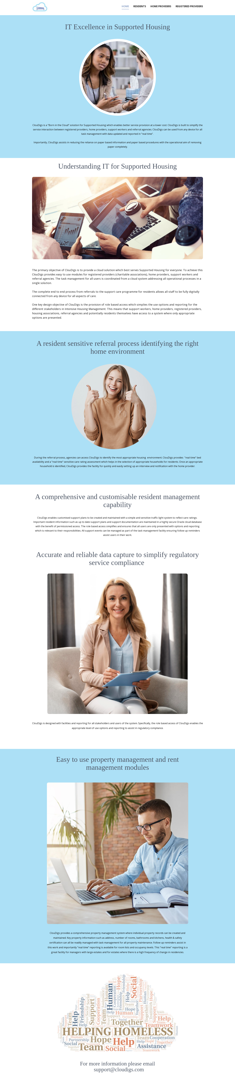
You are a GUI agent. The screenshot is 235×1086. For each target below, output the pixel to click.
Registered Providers (189, 6)
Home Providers (160, 6)
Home (125, 6)
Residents (139, 6)
